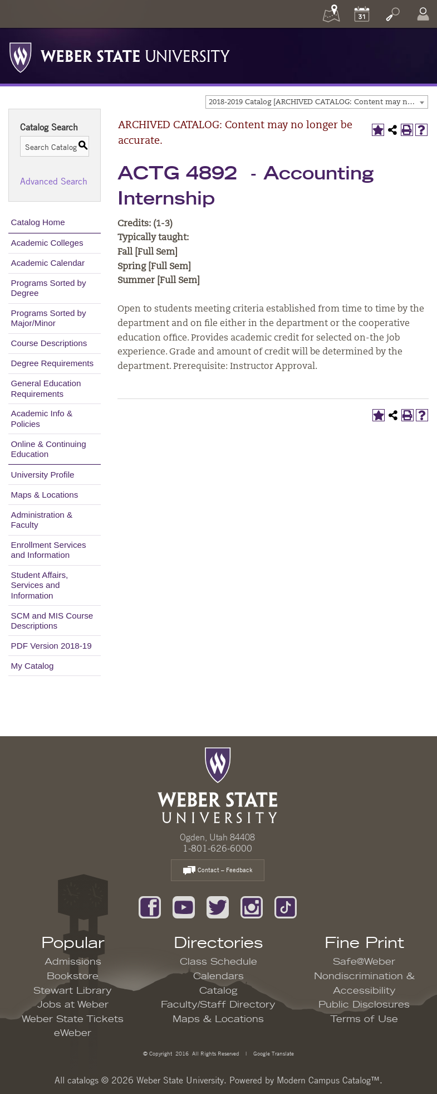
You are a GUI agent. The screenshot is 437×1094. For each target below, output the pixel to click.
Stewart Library (72, 990)
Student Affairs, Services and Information (39, 585)
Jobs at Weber (73, 1004)
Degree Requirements (52, 363)
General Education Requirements (46, 388)
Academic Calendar (48, 263)
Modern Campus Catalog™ (328, 1080)
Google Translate (273, 1053)
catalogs (83, 1080)
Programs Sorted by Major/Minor (48, 318)
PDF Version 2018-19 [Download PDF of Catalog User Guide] (51, 645)
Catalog (218, 990)
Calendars (218, 976)
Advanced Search (53, 181)
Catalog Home (38, 222)
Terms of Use (364, 1019)
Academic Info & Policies (42, 418)
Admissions (73, 961)
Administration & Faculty (42, 519)
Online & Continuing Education (48, 449)
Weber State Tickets (73, 1019)
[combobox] (316, 102)
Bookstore (73, 976)
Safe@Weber (364, 961)
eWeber (72, 1033)
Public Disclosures (364, 1004)
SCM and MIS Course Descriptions (52, 620)
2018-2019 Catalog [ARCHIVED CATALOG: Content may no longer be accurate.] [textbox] (318, 102)
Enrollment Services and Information (48, 550)
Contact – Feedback (218, 871)
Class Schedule (218, 961)
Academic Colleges (47, 242)
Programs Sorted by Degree (48, 288)
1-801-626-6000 (217, 848)
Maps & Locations (44, 494)
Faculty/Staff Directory (218, 1004)
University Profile (43, 474)
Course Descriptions (49, 343)
